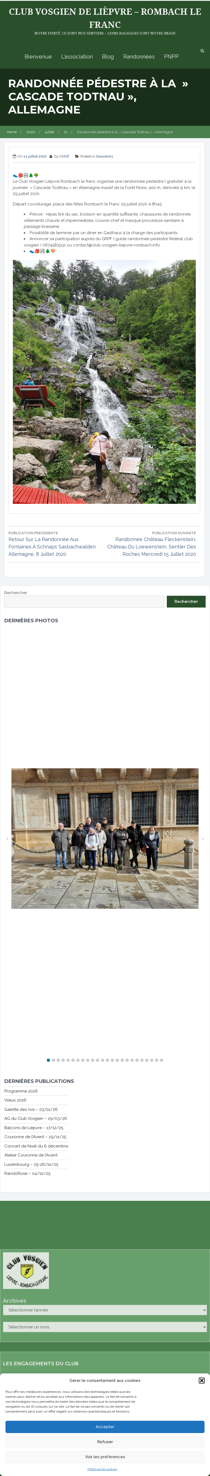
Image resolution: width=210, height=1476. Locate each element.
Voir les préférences (105, 1457)
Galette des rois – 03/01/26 (31, 1109)
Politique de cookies (102, 1469)
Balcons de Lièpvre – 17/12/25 (33, 1127)
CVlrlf (64, 156)
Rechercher (15, 592)
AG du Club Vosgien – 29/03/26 (35, 1118)
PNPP (171, 56)
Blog (108, 56)
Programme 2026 (21, 1091)
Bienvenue (38, 56)
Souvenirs (104, 156)
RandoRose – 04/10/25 (27, 1173)
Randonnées (139, 56)
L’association (77, 56)
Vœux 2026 (15, 1100)
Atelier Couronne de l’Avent (30, 1155)
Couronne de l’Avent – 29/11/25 (35, 1136)
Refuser (105, 1442)
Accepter (105, 1427)
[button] (202, 1381)
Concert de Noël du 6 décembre (36, 1146)
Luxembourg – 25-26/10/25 (31, 1164)
